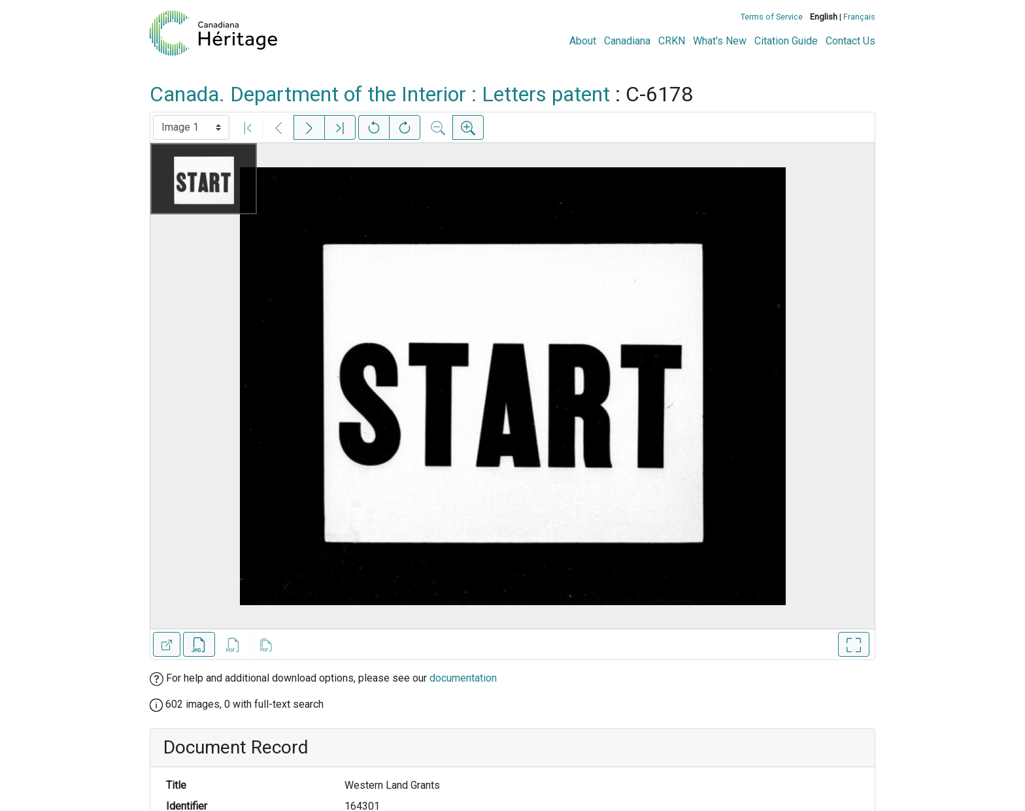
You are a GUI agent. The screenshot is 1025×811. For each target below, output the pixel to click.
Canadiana (627, 41)
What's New (720, 41)
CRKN (671, 41)
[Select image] (191, 127)
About (582, 41)
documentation (463, 678)
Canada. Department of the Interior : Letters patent (380, 94)
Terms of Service (772, 17)
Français (859, 17)
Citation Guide (786, 41)
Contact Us (850, 41)
